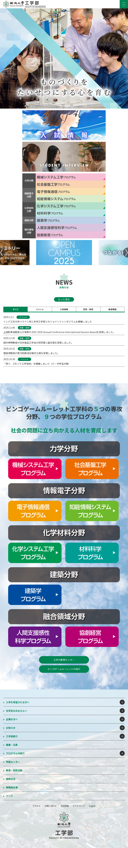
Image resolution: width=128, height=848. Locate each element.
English (92, 805)
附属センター (13, 761)
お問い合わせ (50, 805)
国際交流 (10, 779)
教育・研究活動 (14, 770)
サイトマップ (79, 805)
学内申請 (65, 805)
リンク (9, 796)
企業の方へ (12, 719)
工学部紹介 (12, 736)
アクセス (36, 805)
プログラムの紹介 (15, 753)
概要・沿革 (12, 744)
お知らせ (10, 727)
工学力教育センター (64, 659)
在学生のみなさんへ (16, 710)
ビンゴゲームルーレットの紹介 (64, 669)
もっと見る (64, 299)
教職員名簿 (12, 787)
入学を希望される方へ (17, 702)
